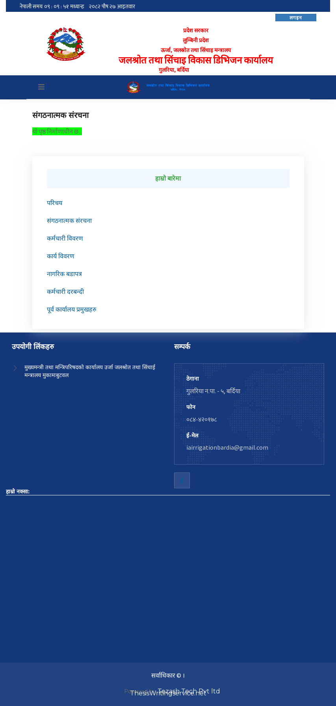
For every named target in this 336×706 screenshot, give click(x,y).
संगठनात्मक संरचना (69, 220)
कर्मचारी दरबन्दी (65, 291)
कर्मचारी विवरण (65, 238)
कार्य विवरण (60, 256)
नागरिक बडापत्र (64, 274)
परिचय (54, 203)
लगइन (296, 18)
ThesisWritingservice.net (168, 693)
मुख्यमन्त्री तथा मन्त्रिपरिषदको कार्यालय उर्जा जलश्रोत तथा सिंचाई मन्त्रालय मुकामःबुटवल (89, 371)
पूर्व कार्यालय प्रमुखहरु (72, 309)
